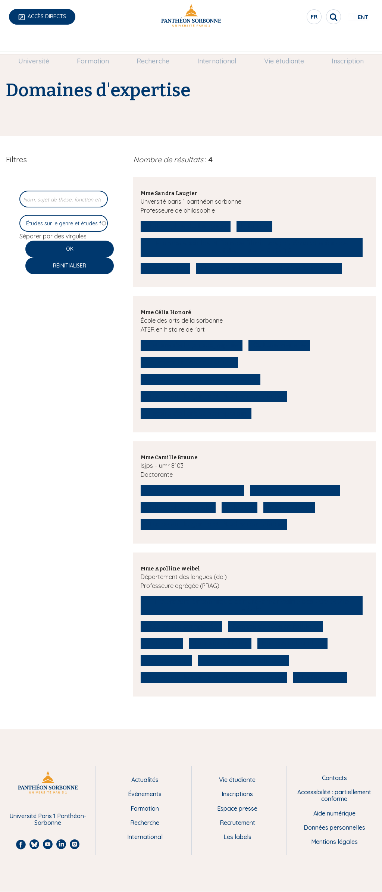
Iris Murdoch (289, 507)
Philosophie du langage (185, 226)
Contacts (334, 777)
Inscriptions (237, 794)
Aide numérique (334, 813)
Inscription (342, 43)
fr (290, 18)
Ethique (254, 226)
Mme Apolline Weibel (170, 569)
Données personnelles (334, 827)
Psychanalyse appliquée (244, 660)
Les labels (237, 836)
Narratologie (166, 660)
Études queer (320, 677)
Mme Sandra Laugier (169, 193)
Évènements (145, 794)
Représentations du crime (189, 362)
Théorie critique (220, 643)
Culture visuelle (279, 345)
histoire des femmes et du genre (200, 379)
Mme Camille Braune (169, 457)
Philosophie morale (178, 507)
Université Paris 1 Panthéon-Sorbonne (47, 819)
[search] (309, 16)
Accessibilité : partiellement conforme (334, 795)
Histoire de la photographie (191, 345)
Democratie (165, 268)
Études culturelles (292, 643)
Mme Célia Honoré (166, 312)
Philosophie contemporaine (192, 490)
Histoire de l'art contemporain (196, 413)
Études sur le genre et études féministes (269, 268)
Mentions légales (334, 841)
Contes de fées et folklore (275, 626)
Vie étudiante (280, 43)
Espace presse (237, 808)
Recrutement (237, 822)
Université (39, 43)
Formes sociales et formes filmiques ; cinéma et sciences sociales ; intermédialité (252, 247)
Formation (97, 43)
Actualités (145, 779)
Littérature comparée (181, 626)
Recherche (154, 43)
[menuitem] (40, 44)
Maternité (161, 643)
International (215, 43)
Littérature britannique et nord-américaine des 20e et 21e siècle (251, 605)
